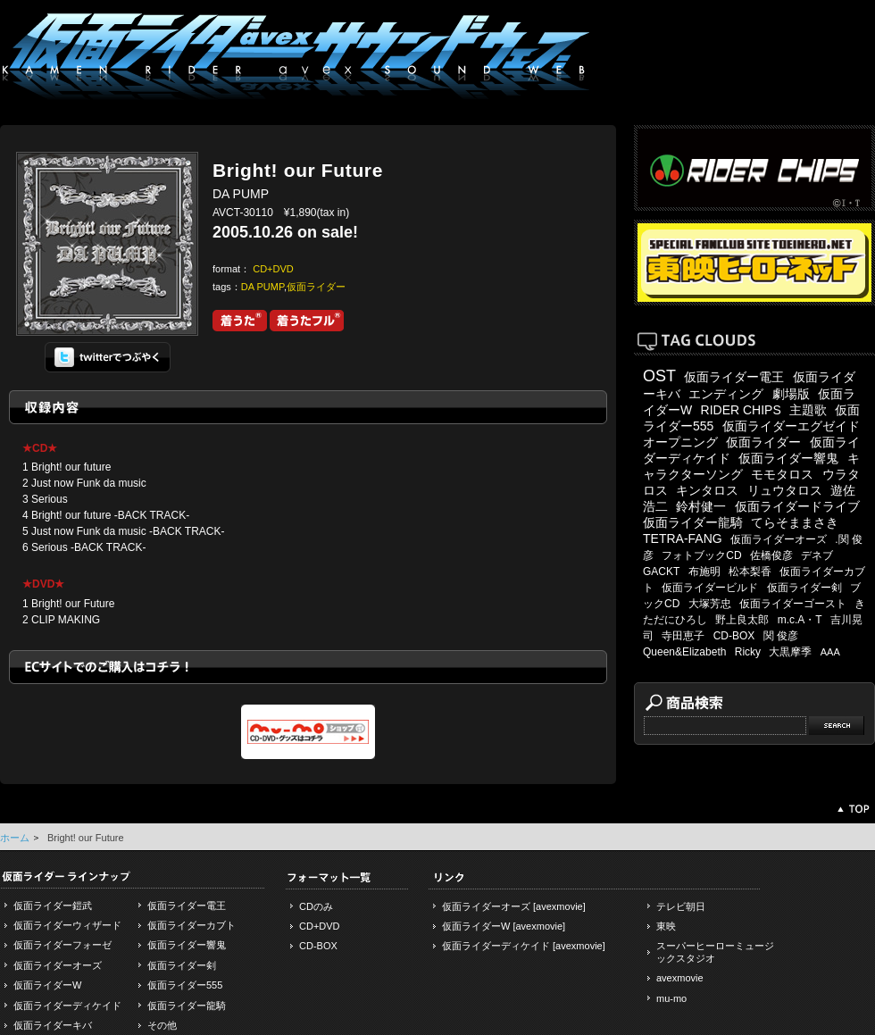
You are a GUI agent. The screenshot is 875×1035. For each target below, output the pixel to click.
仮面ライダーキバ (52, 1025)
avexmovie (680, 977)
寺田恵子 (683, 636)
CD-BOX (734, 636)
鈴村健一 (701, 506)
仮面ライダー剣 (804, 587)
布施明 (704, 571)
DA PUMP (262, 286)
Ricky (748, 652)
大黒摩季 (790, 652)
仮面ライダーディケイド (67, 1005)
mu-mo (671, 998)
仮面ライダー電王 (734, 377)
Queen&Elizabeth (684, 652)
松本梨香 (750, 571)
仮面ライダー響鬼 (788, 458)
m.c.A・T (800, 619)
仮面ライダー (316, 286)
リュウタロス (784, 490)
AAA (830, 652)
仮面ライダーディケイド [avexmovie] (523, 945)
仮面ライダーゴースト (792, 603)
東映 (666, 926)
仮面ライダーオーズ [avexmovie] (514, 906)
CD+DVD (273, 268)
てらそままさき (794, 522)
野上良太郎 (742, 619)
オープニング (680, 442)
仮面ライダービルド (710, 587)
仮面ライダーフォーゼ (62, 944)
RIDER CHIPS (741, 410)
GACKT (661, 571)
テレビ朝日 (680, 906)
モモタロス (782, 474)
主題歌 (808, 410)
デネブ (817, 555)
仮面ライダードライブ (797, 506)
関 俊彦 (780, 636)
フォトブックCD (701, 555)
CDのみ (316, 906)
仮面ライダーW (47, 985)
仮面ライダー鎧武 (52, 905)
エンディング (725, 394)
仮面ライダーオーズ (778, 539)
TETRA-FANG (682, 538)
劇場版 (791, 394)
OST (659, 376)
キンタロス (707, 490)
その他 (162, 1025)
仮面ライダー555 (184, 985)
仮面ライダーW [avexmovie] (503, 926)
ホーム (14, 837)
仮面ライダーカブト (191, 925)
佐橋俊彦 (771, 555)
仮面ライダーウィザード (67, 925)
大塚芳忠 (709, 603)
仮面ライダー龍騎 (693, 522)
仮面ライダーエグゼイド (791, 426)
